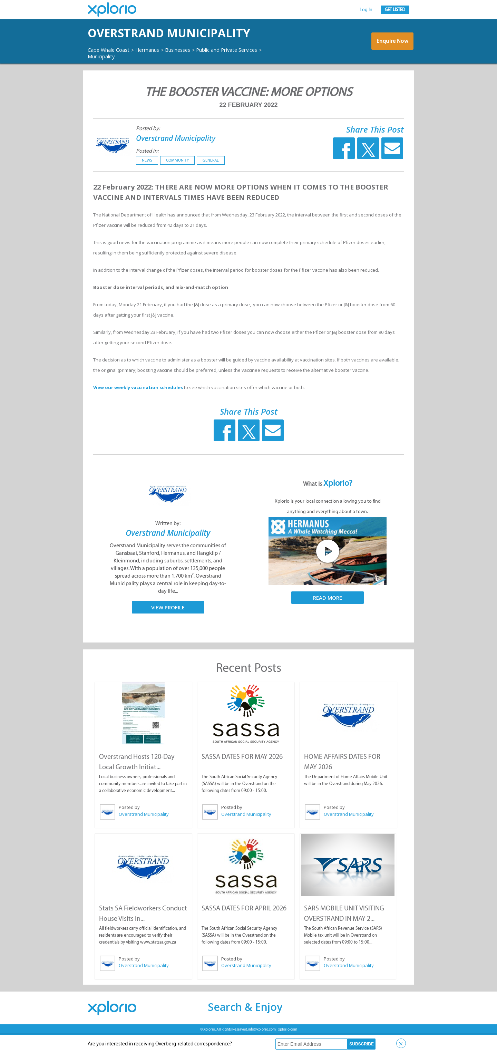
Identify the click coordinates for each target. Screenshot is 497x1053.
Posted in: (147, 170)
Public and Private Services (122, 75)
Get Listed (395, 9)
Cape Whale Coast (111, 69)
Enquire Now (391, 52)
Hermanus (154, 69)
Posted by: (148, 147)
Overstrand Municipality (138, 42)
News (147, 179)
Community (177, 179)
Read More (327, 617)
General (211, 179)
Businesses (188, 69)
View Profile (168, 626)
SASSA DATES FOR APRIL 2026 (243, 926)
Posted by (128, 826)
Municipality (178, 75)
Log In (366, 9)
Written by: (168, 542)
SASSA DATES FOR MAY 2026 (241, 775)
